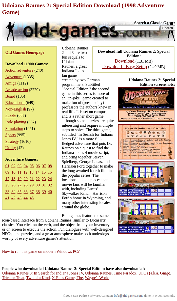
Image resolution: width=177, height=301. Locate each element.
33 (7, 191)
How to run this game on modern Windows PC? (41, 251)
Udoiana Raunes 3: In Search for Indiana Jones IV (42, 273)
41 (7, 198)
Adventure (14, 77)
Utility (10, 148)
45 (32, 198)
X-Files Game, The (67, 278)
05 (32, 166)
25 (7, 185)
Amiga (10, 83)
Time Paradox (125, 273)
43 (19, 198)
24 (50, 179)
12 (25, 172)
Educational (15, 102)
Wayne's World (97, 278)
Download (124, 61)
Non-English (15, 109)
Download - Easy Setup (124, 66)
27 (19, 185)
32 (50, 185)
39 (44, 191)
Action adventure (19, 70)
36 (26, 191)
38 (38, 191)
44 (26, 198)
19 (19, 179)
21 (32, 179)
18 (13, 179)
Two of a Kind (38, 278)
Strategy (12, 141)
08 (50, 166)
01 (7, 166)
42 (13, 198)
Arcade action (16, 90)
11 (19, 172)
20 (26, 179)
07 (44, 166)
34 (13, 191)
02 (13, 166)
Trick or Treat (13, 278)
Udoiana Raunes (98, 273)
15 (44, 172)
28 (26, 185)
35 (19, 191)
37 (32, 191)
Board (10, 96)
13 (31, 172)
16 (50, 172)
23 (44, 179)
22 (38, 179)
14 (37, 172)
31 (44, 185)
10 (13, 172)
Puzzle (10, 115)
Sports (10, 135)
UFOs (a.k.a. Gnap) (154, 273)
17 (7, 179)
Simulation (14, 128)
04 (26, 166)
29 (32, 185)
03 (19, 166)
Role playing (15, 122)
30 (38, 185)
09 (7, 172)
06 (38, 166)
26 (13, 185)
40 (50, 191)
